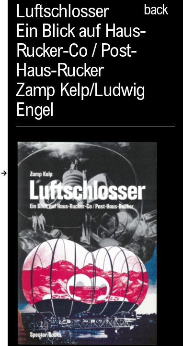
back (156, 11)
